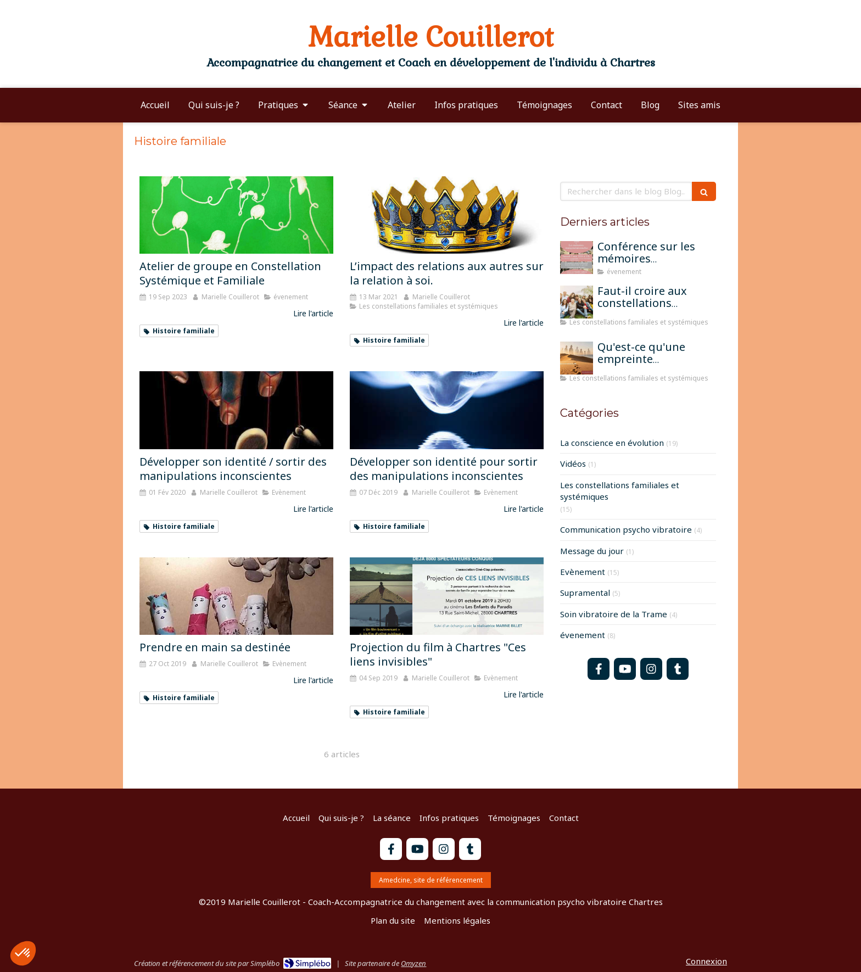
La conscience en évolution (612, 442)
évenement (582, 634)
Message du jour (592, 550)
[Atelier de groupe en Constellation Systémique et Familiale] (236, 215)
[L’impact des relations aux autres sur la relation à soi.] (447, 215)
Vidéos (573, 463)
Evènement (582, 571)
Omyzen (413, 963)
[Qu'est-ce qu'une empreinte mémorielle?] (576, 358)
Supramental (585, 592)
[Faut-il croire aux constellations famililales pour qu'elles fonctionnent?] (576, 302)
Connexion (706, 961)
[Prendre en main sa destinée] (236, 596)
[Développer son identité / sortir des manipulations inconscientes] (236, 410)
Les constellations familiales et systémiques (619, 490)
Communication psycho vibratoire (626, 529)
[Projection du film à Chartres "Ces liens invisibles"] (447, 596)
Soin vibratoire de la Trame (613, 613)
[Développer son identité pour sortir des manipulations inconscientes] (447, 410)
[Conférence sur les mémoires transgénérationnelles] (576, 257)
